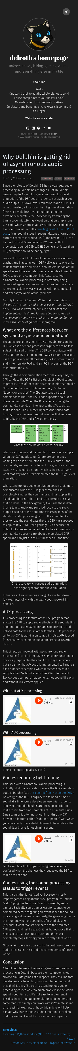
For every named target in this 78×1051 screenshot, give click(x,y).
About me (39, 82)
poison (54, 134)
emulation (47, 179)
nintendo (69, 179)
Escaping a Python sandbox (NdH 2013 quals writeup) (36, 1032)
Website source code (39, 118)
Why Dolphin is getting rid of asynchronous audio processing (37, 164)
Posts (39, 89)
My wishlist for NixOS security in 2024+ (39, 102)
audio (58, 179)
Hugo (34, 134)
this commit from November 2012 (51, 792)
